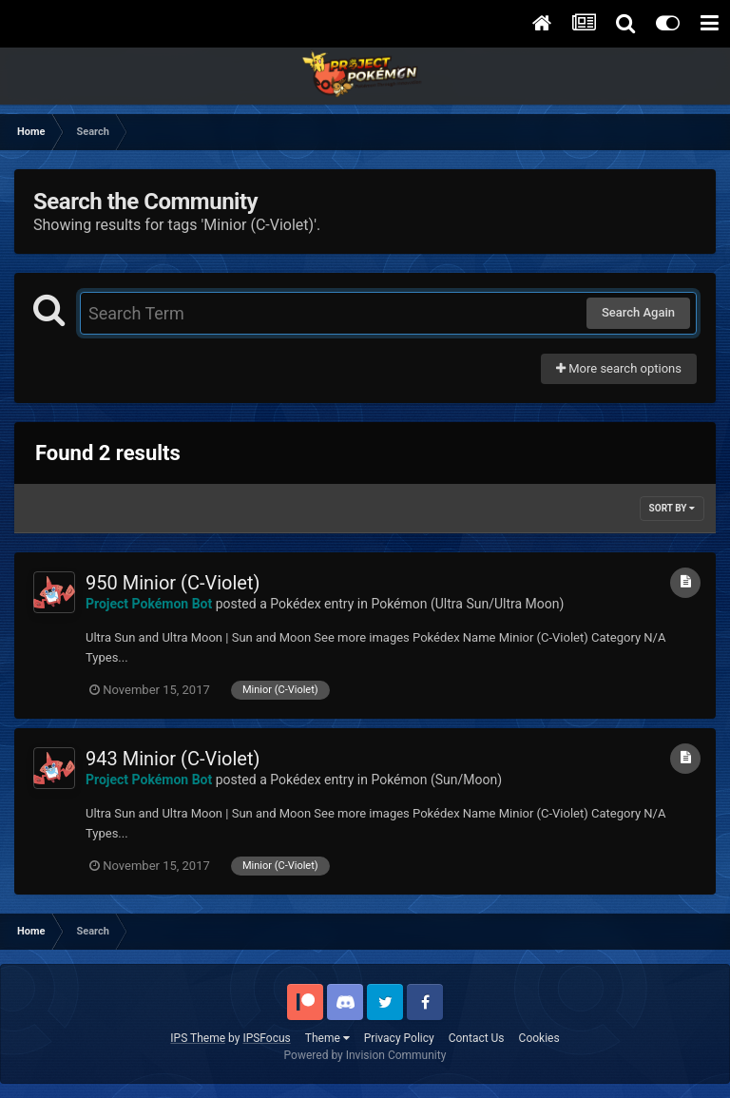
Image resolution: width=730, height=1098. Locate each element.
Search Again (638, 312)
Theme (327, 1038)
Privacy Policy (399, 1038)
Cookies (539, 1038)
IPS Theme (197, 1038)
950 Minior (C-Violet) (172, 582)
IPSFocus (266, 1038)
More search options (619, 368)
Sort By (672, 508)
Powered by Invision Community (365, 1055)
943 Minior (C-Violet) (172, 758)
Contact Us (477, 1038)
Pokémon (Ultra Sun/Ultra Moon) (467, 603)
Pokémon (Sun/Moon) (436, 779)
